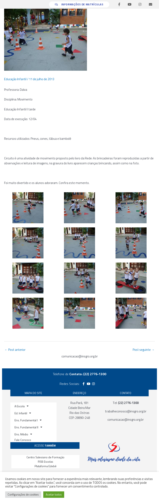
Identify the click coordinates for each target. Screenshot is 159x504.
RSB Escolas (45, 461)
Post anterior (15, 349)
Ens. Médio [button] (23, 434)
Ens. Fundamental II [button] (28, 427)
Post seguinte (143, 349)
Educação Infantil (15, 79)
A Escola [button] (21, 406)
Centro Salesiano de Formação (45, 457)
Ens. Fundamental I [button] (28, 420)
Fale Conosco (22, 440)
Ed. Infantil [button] (22, 413)
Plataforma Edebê (46, 466)
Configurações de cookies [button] (23, 494)
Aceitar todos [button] (54, 494)
